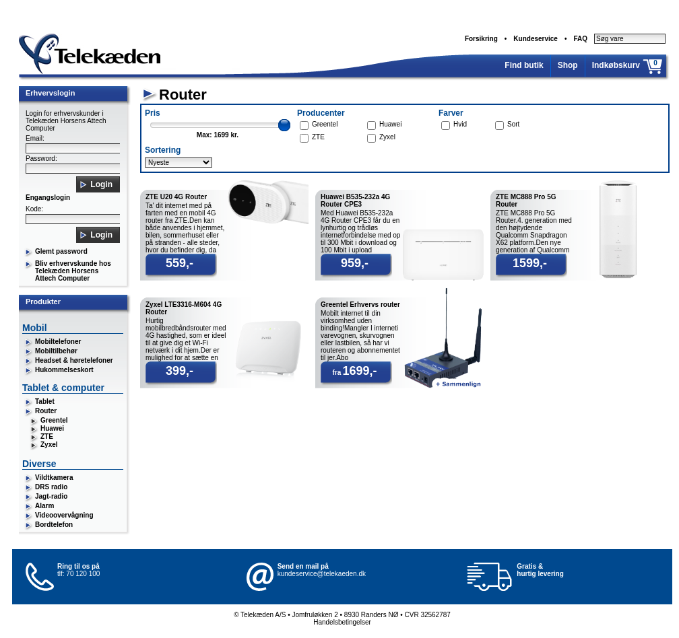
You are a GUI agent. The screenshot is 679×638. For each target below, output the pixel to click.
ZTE (46, 436)
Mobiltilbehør (56, 351)
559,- (179, 263)
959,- (354, 263)
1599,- (530, 263)
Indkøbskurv (616, 65)
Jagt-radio (51, 496)
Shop (568, 65)
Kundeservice (535, 38)
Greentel (54, 420)
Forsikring (481, 38)
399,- (179, 371)
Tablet (45, 401)
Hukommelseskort (64, 370)
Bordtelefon (54, 524)
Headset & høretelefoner (74, 360)
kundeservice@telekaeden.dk (322, 573)
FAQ (580, 38)
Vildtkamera (54, 477)
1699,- (359, 371)
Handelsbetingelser (342, 622)
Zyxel (49, 444)
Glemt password (61, 251)
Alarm (44, 505)
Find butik (524, 65)
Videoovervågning (64, 515)
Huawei (52, 428)
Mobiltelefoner (58, 341)
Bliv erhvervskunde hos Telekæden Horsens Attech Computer (73, 271)
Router (46, 411)
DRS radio (51, 487)
